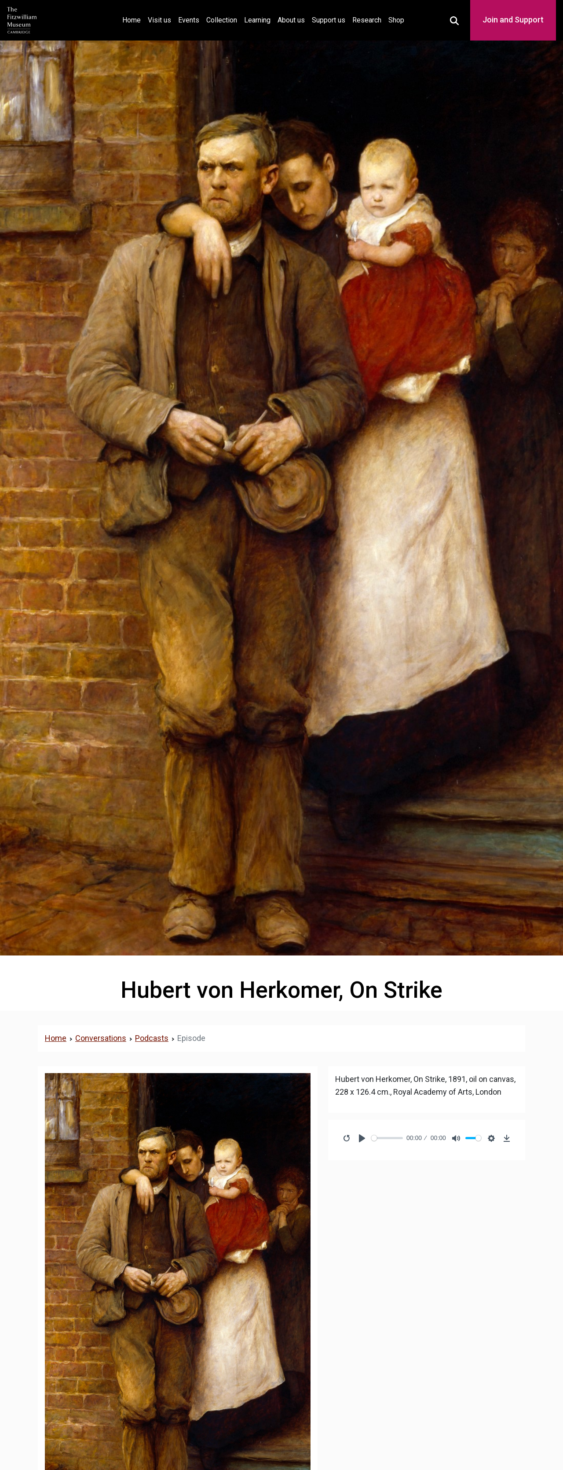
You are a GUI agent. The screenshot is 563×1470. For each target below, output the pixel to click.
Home (133, 19)
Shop (396, 20)
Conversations (100, 1038)
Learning (257, 20)
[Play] (362, 1138)
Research (366, 20)
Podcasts (151, 1038)
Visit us (159, 20)
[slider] (387, 1138)
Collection (221, 20)
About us (291, 20)
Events (188, 20)
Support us (328, 20)
